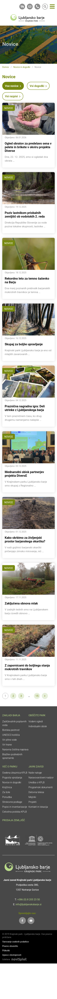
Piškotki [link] (6, 950)
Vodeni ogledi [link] (36, 721)
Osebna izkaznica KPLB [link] (14, 772)
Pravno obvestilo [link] (10, 946)
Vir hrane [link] (7, 744)
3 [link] (21, 695)
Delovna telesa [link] (36, 792)
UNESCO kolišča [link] (11, 734)
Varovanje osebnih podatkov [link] (15, 941)
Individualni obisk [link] (38, 726)
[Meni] (52, 7)
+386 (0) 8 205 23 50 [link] (28, 899)
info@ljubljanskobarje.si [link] (28, 904)
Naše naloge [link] (35, 772)
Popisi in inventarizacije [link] (14, 806)
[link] (27, 18)
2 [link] (13, 695)
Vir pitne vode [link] (9, 739)
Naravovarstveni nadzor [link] (41, 777)
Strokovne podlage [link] (12, 802)
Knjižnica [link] (7, 787)
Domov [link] (5, 67)
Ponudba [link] (7, 797)
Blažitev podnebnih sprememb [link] (12, 756)
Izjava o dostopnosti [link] (11, 955)
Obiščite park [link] (37, 715)
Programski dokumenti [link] (41, 787)
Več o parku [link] (9, 766)
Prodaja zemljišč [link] (13, 820)
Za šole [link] (6, 792)
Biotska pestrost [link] (11, 730)
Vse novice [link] (13, 86)
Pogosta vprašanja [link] (12, 777)
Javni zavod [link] (36, 766)
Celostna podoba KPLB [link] (14, 811)
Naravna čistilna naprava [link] (15, 749)
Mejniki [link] (32, 797)
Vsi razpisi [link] (13, 96)
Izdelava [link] (6, 959)
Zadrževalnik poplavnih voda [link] (14, 723)
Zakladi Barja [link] (11, 715)
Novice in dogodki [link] (21, 67)
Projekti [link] (33, 802)
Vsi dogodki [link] (38, 86)
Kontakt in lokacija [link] (38, 806)
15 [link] (36, 695)
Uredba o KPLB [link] (37, 782)
